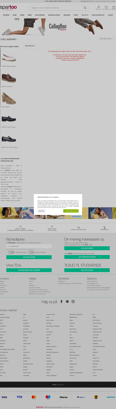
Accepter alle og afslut (71, 211)
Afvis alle (41, 211)
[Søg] (85, 7)
